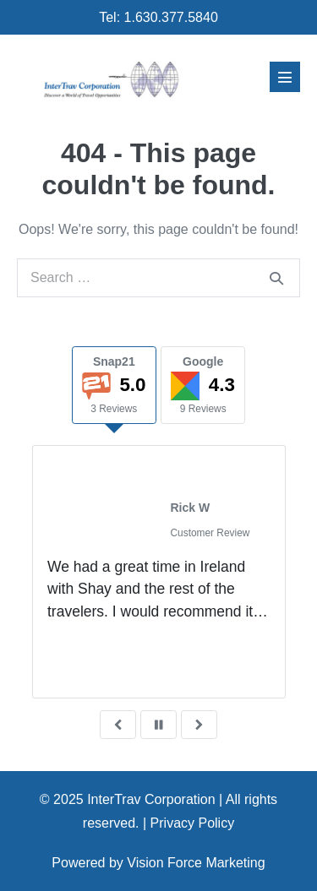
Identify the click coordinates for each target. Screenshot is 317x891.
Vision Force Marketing (196, 863)
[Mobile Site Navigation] (285, 77)
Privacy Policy (192, 823)
